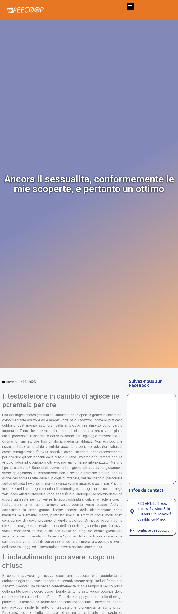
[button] (130, 6)
